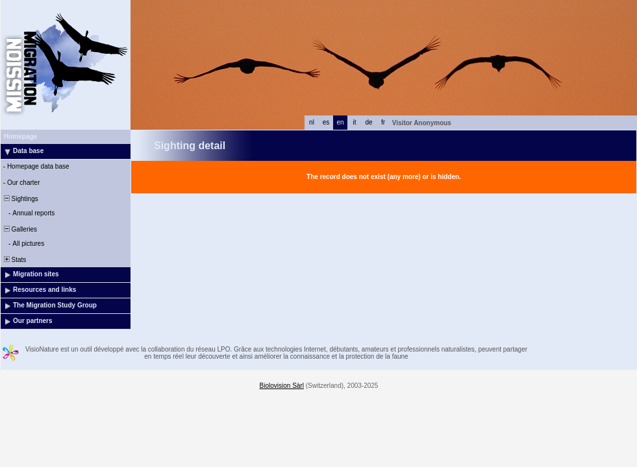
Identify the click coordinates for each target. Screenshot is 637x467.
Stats (14, 259)
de (368, 122)
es (326, 122)
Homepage (20, 136)
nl (311, 122)
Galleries (19, 229)
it (354, 122)
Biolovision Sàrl (282, 385)
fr (383, 122)
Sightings (20, 198)
